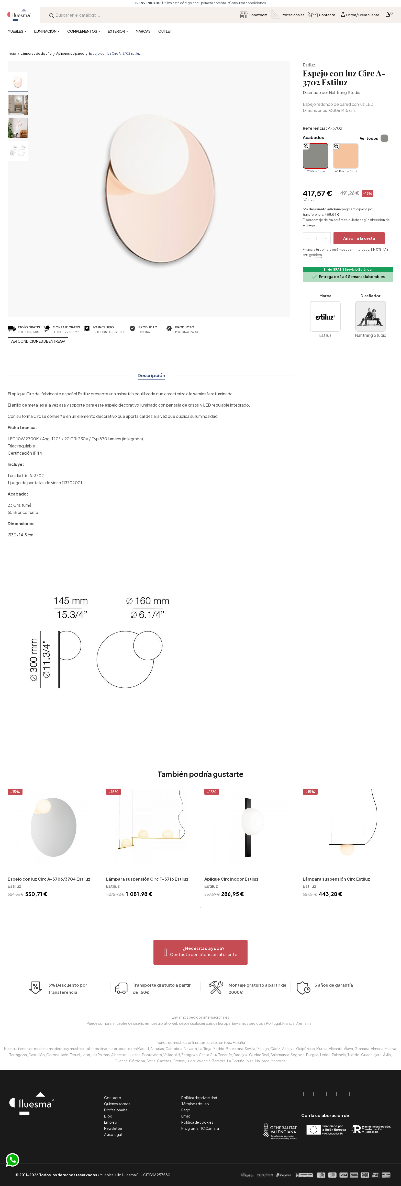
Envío (186, 1116)
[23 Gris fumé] (315, 156)
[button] (200, 952)
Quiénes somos (117, 1103)
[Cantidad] (317, 238)
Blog (108, 1116)
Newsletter (113, 1128)
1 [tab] (200, 907)
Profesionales (116, 1110)
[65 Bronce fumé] (346, 156)
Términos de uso (195, 1103)
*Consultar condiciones (246, 3)
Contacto (112, 1097)
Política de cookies (197, 1122)
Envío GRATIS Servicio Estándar (348, 269)
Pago (185, 1110)
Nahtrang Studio (344, 92)
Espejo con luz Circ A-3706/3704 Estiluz (49, 879)
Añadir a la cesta (359, 238)
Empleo (110, 1122)
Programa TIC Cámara (200, 1128)
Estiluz (309, 64)
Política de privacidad (199, 1097)
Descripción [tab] (151, 375)
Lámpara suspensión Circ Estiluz (336, 879)
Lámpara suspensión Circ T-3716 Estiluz (147, 879)
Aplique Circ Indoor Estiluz (231, 879)
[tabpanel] (53, 844)
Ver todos (369, 138)
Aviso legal (113, 1134)
